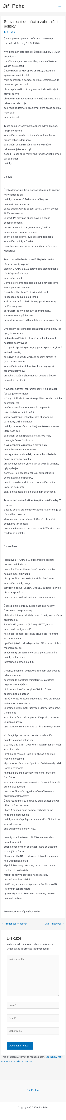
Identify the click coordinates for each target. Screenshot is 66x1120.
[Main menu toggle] (59, 6)
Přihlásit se (33, 1090)
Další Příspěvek (54, 923)
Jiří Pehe (13, 6)
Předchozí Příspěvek (14, 923)
